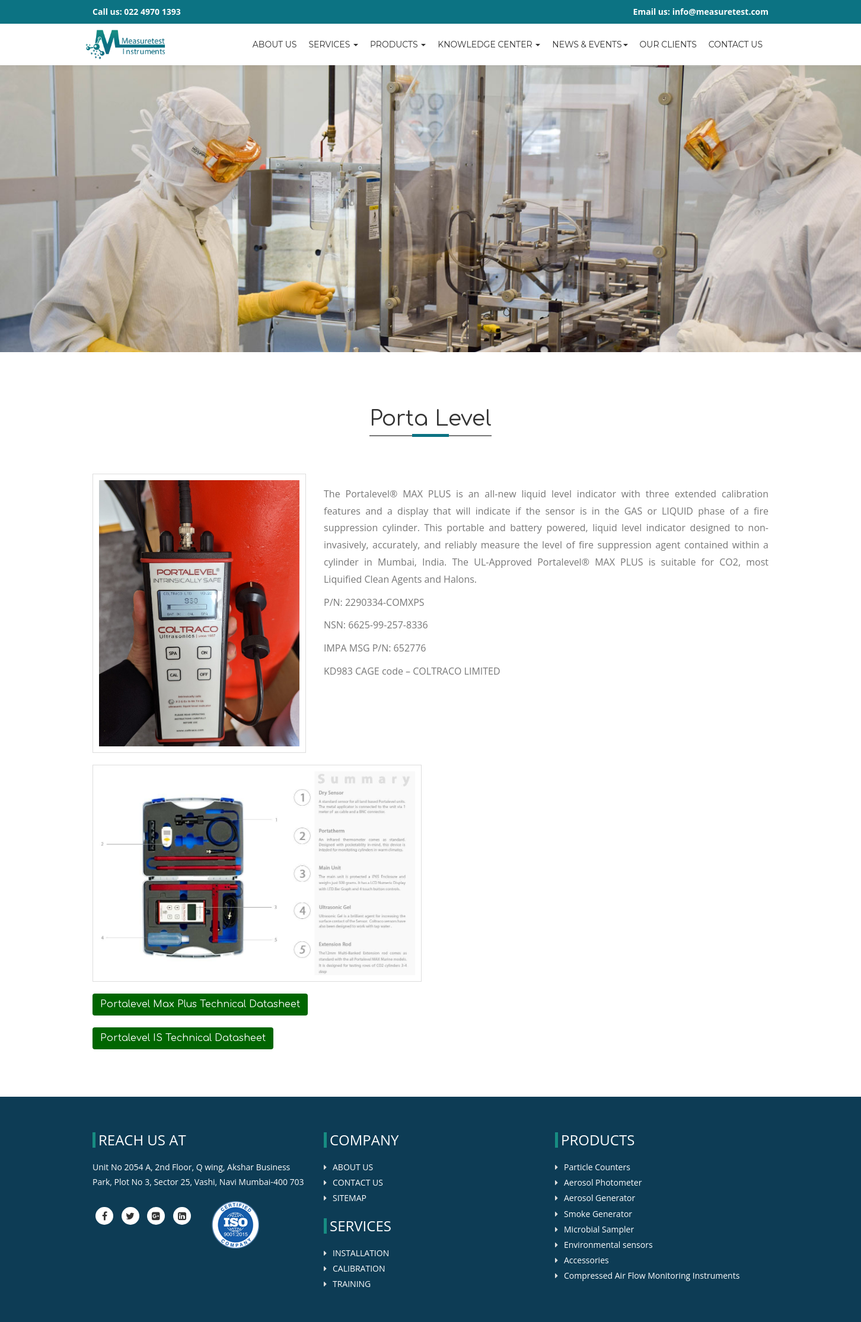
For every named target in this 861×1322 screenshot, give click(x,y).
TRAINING (352, 1283)
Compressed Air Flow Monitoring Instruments (651, 1275)
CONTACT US (358, 1182)
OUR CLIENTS (668, 44)
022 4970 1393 (152, 11)
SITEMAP (349, 1197)
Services (333, 44)
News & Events (589, 44)
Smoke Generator (598, 1213)
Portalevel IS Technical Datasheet (183, 1038)
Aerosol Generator (599, 1197)
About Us (275, 44)
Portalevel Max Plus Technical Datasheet (200, 1004)
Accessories (586, 1260)
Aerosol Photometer (603, 1182)
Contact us (736, 44)
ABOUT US (353, 1167)
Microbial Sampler (599, 1229)
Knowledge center (489, 44)
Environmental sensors (608, 1244)
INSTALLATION (361, 1253)
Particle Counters (597, 1167)
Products (398, 44)
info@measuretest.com (720, 11)
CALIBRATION (359, 1268)
